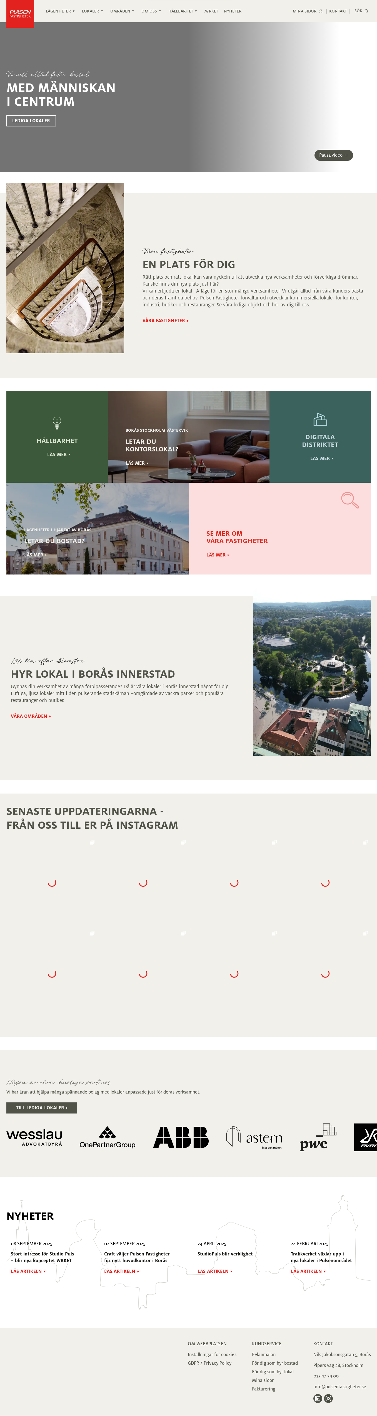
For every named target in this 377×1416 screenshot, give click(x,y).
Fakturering (263, 1389)
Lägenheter (58, 11)
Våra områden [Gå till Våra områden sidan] (29, 716)
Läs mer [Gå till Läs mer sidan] (135, 463)
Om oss (149, 11)
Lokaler (90, 11)
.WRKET (211, 11)
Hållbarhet (180, 11)
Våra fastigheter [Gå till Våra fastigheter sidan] (164, 320)
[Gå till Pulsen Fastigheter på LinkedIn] (317, 1398)
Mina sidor (304, 11)
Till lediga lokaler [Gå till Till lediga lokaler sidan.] (40, 1107)
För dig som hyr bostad (275, 1363)
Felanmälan (264, 1354)
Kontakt (338, 11)
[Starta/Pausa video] (333, 155)
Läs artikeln (26, 1271)
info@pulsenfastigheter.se (339, 1386)
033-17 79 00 (326, 1376)
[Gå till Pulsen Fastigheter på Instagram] (328, 1398)
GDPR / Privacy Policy (209, 1363)
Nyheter (233, 11)
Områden (120, 11)
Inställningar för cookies (212, 1354)
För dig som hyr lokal (273, 1371)
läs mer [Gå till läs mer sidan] (57, 454)
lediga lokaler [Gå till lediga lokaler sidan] (31, 120)
